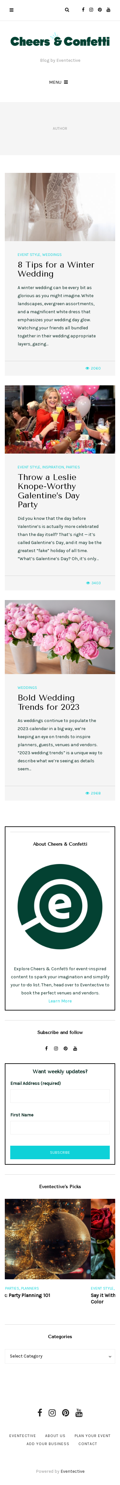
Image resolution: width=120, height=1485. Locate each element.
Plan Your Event (93, 1435)
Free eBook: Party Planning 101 (40, 1295)
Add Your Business (48, 1444)
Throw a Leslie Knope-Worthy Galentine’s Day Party (49, 491)
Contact (87, 1444)
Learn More (60, 1001)
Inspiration (53, 467)
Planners (54, 1288)
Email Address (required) (35, 1083)
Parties (73, 467)
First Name (21, 1115)
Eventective (22, 1435)
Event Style (29, 255)
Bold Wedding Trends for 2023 (49, 702)
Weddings (52, 255)
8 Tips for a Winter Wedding (56, 269)
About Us (55, 1435)
